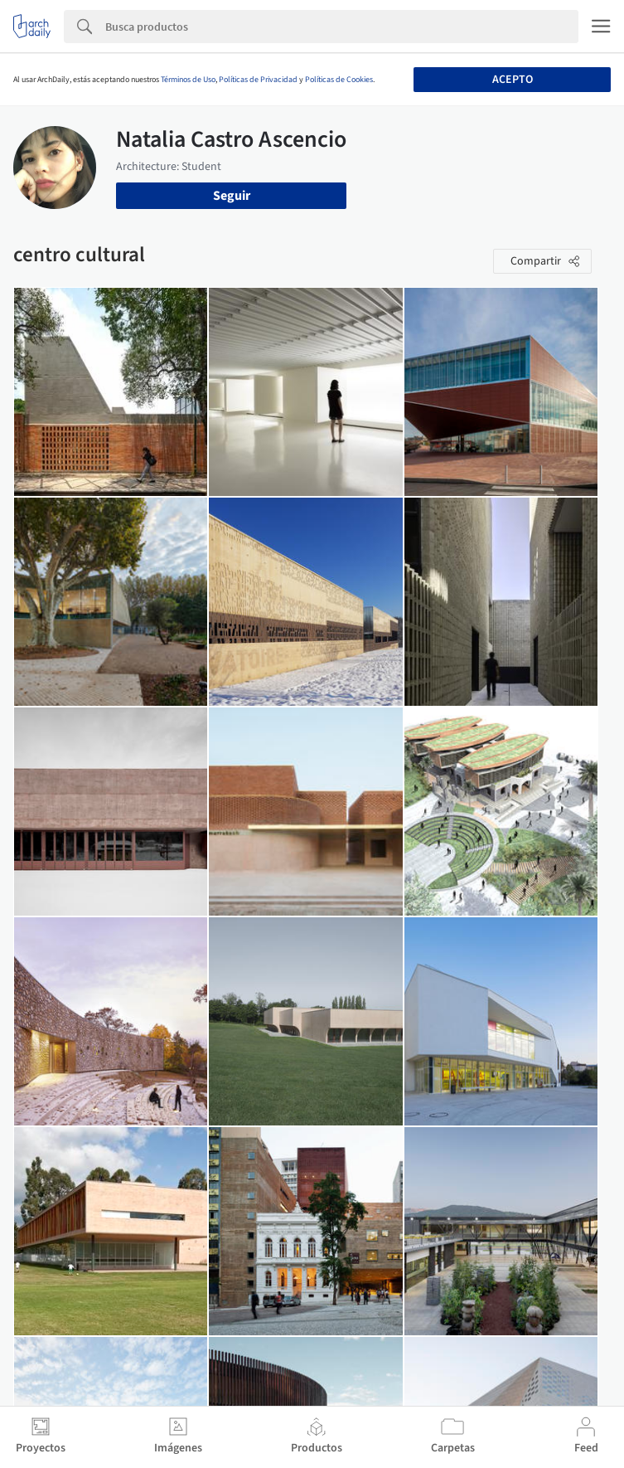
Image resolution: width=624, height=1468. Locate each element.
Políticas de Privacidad (258, 79)
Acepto (512, 79)
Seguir (231, 196)
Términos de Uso (188, 79)
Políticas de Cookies (339, 79)
